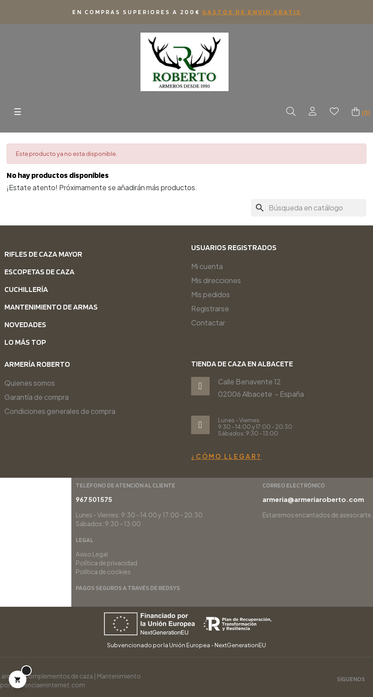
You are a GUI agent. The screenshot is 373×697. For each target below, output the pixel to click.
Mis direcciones (216, 280)
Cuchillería (26, 289)
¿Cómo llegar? (226, 456)
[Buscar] (308, 208)
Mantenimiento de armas (51, 306)
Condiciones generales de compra (59, 411)
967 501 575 (274, 499)
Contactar (208, 322)
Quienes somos (29, 382)
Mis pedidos (210, 294)
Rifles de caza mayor (43, 253)
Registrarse (210, 308)
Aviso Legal (272, 554)
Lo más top (25, 342)
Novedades (25, 324)
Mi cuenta (207, 266)
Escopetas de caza (39, 271)
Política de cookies (283, 571)
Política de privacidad (287, 563)
